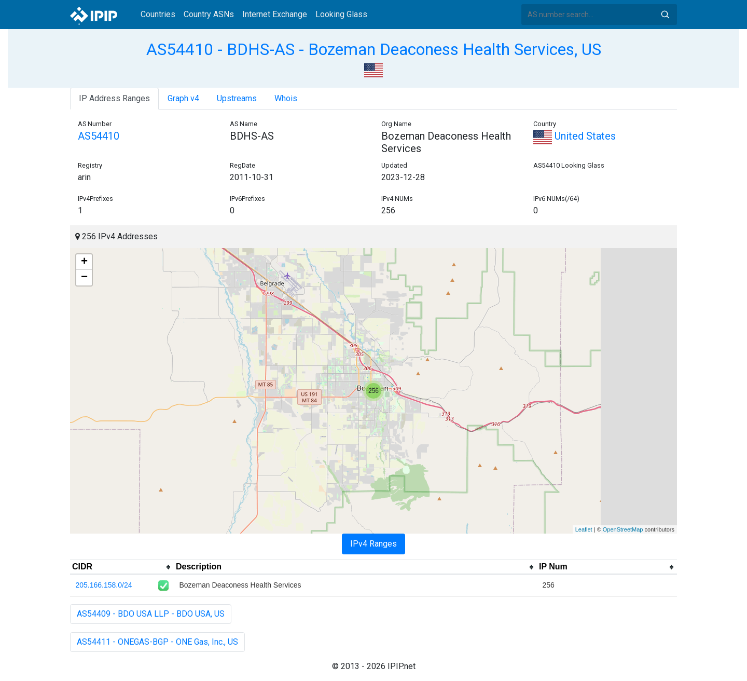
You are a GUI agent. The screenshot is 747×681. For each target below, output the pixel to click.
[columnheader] (122, 567)
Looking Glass (341, 14)
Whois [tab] (285, 98)
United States (574, 136)
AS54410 (98, 136)
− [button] (84, 277)
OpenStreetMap (623, 529)
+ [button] (84, 262)
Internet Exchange (274, 14)
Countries (158, 14)
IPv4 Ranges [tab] (373, 544)
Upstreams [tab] (237, 98)
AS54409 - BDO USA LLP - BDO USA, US (151, 614)
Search (665, 14)
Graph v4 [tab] (183, 98)
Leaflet (583, 529)
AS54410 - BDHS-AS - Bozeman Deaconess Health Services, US (373, 49)
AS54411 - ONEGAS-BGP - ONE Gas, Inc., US (157, 642)
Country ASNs (209, 14)
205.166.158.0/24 (104, 585)
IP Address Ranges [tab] (114, 98)
